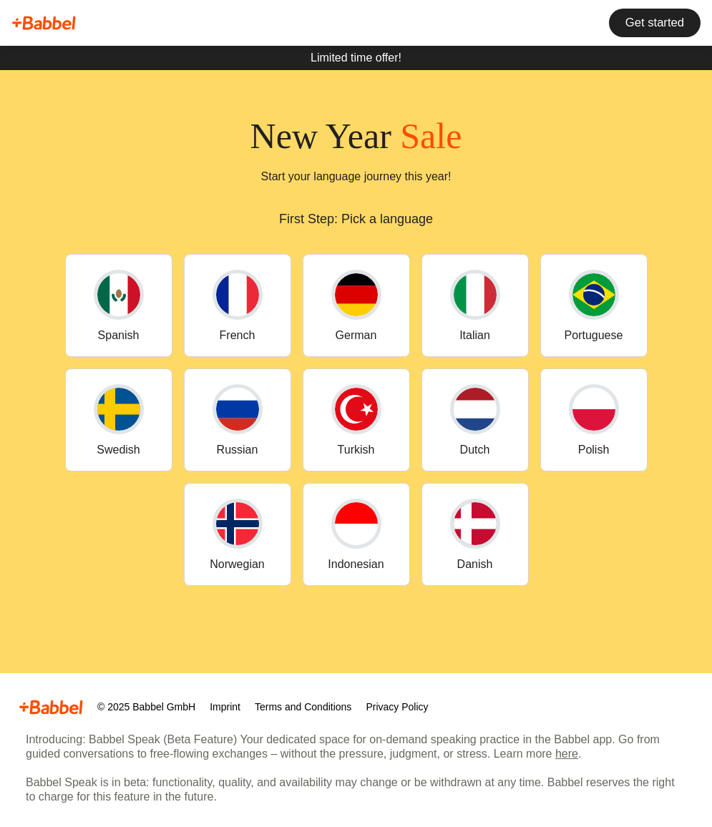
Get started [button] (653, 23)
